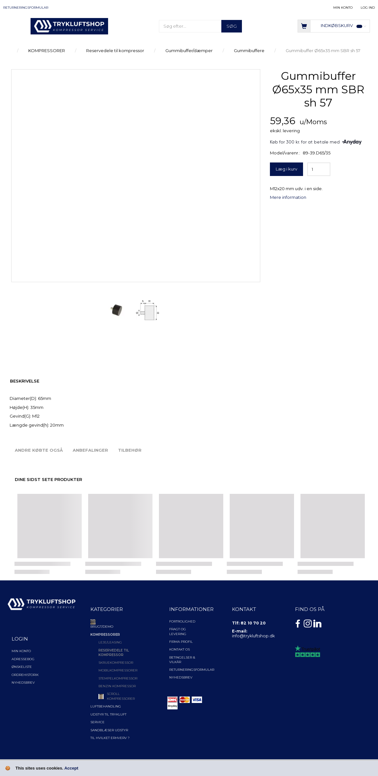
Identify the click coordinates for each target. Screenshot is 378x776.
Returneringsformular (25, 7)
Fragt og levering (177, 631)
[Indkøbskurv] (334, 25)
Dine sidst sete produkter (48, 479)
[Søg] (231, 26)
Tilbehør (130, 450)
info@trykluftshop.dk (253, 635)
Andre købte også (39, 450)
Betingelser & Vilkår (182, 659)
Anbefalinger (90, 450)
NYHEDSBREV (180, 677)
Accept (71, 768)
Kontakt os (179, 649)
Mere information (288, 197)
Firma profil (181, 642)
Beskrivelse (24, 380)
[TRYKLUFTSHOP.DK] (69, 25)
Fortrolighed (182, 621)
